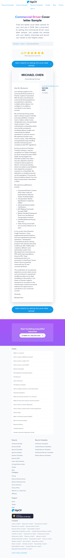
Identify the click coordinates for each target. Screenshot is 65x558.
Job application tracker (18, 464)
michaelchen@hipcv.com (50, 86)
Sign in (32, 8)
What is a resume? (19, 353)
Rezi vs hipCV (27, 541)
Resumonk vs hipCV (17, 536)
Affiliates (14, 493)
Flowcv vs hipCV (47, 539)
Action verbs (17, 412)
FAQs (13, 507)
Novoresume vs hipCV (41, 523)
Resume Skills (16, 458)
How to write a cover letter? (21, 365)
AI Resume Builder (17, 443)
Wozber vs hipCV (16, 541)
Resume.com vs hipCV (18, 526)
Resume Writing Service (18, 482)
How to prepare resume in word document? (26, 388)
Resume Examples (8, 5)
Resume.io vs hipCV (27, 523)
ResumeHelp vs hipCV (40, 544)
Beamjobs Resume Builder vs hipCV (22, 549)
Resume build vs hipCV (32, 526)
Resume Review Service (18, 479)
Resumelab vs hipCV (35, 539)
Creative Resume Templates (43, 446)
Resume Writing (18, 424)
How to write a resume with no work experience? (27, 408)
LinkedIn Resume (18, 428)
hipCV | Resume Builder (19, 553)
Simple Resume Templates (42, 449)
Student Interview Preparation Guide (24, 432)
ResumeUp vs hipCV (38, 541)
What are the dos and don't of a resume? (25, 396)
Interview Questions (19, 392)
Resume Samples (22, 5)
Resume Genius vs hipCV (19, 528)
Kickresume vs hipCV (43, 533)
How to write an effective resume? (23, 357)
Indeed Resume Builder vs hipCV (21, 531)
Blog (54, 5)
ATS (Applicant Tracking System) (23, 373)
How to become (18, 381)
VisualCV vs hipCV (17, 533)
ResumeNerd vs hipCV (18, 546)
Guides (48, 5)
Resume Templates (36, 5)
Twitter (14, 504)
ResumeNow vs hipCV (33, 528)
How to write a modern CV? (21, 361)
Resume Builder (16, 446)
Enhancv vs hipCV (29, 536)
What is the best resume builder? (23, 416)
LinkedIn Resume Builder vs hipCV (41, 531)
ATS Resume (17, 377)
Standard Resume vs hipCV (33, 546)
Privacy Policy (16, 487)
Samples (16, 44)
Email (13, 501)
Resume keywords (19, 369)
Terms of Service (16, 484)
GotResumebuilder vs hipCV (20, 539)
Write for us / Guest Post (19, 490)
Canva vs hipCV (16, 523)
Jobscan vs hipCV (41, 536)
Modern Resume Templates (43, 455)
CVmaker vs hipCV (27, 544)
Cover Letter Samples (18, 461)
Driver (23, 44)
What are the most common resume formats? (26, 400)
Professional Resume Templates (44, 452)
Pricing (61, 5)
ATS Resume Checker (20, 384)
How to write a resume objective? (23, 404)
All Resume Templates (41, 443)
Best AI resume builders (20, 420)
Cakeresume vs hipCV (30, 533)
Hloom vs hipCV (16, 544)
